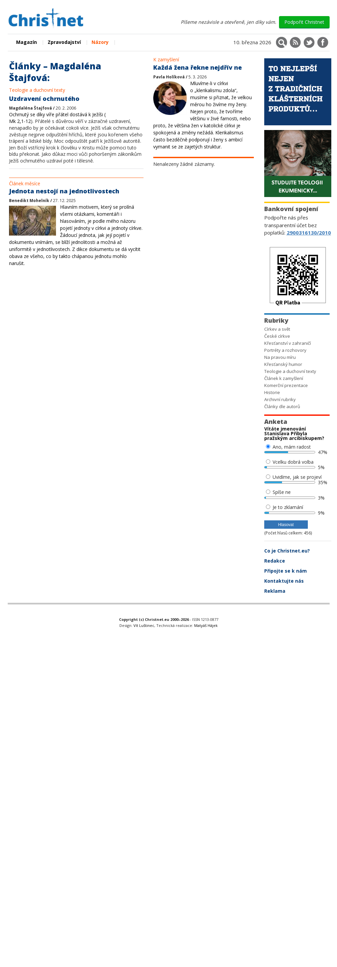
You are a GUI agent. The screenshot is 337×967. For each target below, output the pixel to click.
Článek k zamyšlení (283, 378)
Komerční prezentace (286, 385)
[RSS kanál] (295, 42)
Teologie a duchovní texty (37, 90)
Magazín (26, 42)
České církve (277, 336)
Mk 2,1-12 (20, 121)
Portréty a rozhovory (285, 350)
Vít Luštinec (143, 625)
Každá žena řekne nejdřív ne (197, 67)
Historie (272, 392)
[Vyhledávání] (281, 42)
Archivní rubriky (280, 399)
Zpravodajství (64, 42)
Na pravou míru (280, 357)
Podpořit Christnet (304, 22)
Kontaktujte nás (284, 581)
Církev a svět (277, 329)
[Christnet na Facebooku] (322, 42)
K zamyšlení (166, 59)
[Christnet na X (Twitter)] (309, 42)
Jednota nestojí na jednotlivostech (64, 191)
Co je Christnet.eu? (287, 550)
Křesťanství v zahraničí (287, 343)
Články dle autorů (282, 406)
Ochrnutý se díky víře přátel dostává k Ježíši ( (57, 114)
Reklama (274, 591)
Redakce (274, 561)
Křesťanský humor (283, 364)
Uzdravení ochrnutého (44, 98)
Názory (100, 42)
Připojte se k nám (285, 571)
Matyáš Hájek (206, 625)
